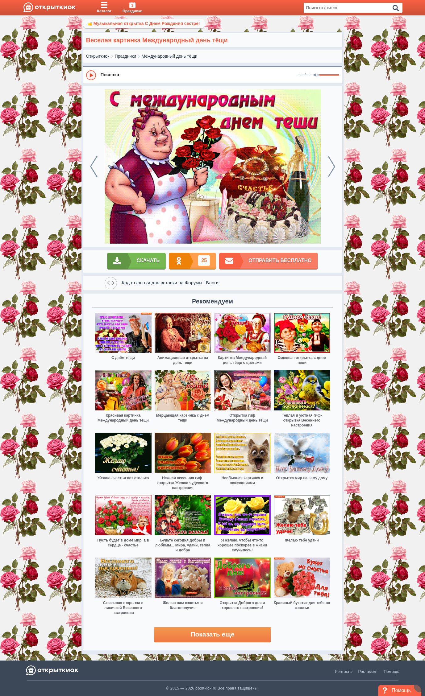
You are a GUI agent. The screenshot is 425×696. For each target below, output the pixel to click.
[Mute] (316, 75)
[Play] (91, 75)
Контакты (343, 671)
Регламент (368, 671)
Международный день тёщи (170, 56)
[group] (212, 75)
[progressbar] (329, 75)
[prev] (94, 166)
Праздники (125, 56)
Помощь (391, 671)
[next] (331, 166)
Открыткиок (98, 56)
